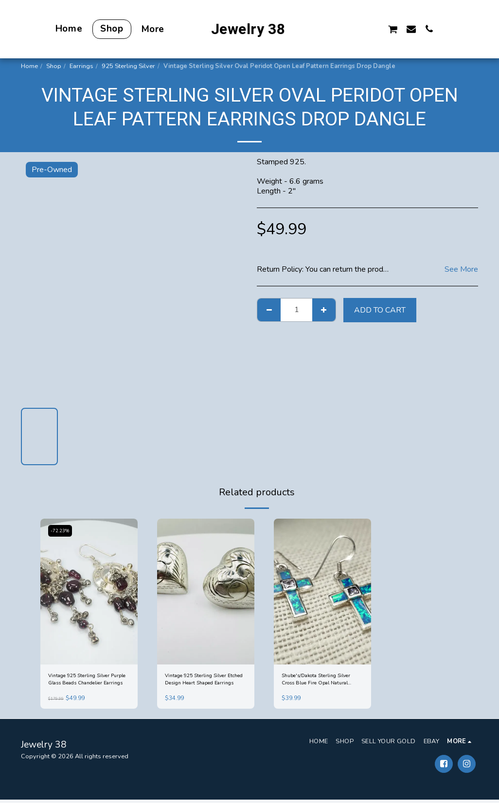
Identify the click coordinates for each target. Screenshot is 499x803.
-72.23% (61, 531)
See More (461, 269)
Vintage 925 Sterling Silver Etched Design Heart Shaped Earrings (205, 681)
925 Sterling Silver (128, 66)
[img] (89, 591)
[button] (338, 29)
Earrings (81, 66)
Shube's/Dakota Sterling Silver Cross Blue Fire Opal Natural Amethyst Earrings (320, 681)
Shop (53, 66)
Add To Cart (380, 310)
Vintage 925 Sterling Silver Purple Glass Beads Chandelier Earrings (86, 681)
